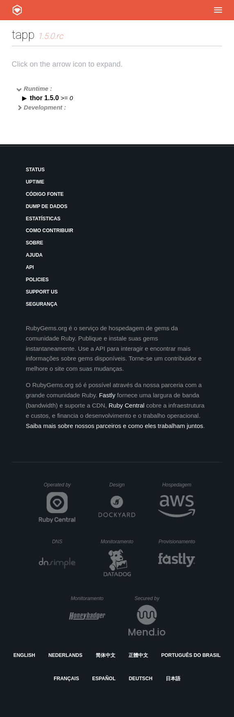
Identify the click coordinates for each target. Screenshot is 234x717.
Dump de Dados (47, 206)
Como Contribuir (49, 230)
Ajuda (34, 255)
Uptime (35, 182)
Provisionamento (176, 541)
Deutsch (141, 678)
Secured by (150, 598)
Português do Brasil (190, 655)
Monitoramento (118, 541)
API (30, 267)
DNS (64, 541)
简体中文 (105, 655)
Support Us (42, 292)
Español (103, 678)
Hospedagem (178, 485)
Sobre (34, 243)
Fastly (107, 395)
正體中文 (138, 655)
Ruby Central (127, 405)
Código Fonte (45, 194)
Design (122, 485)
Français (66, 678)
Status (35, 170)
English (24, 655)
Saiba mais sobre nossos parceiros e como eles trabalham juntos (114, 425)
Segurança (41, 304)
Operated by (60, 487)
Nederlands (65, 655)
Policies (37, 279)
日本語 (173, 678)
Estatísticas (43, 219)
